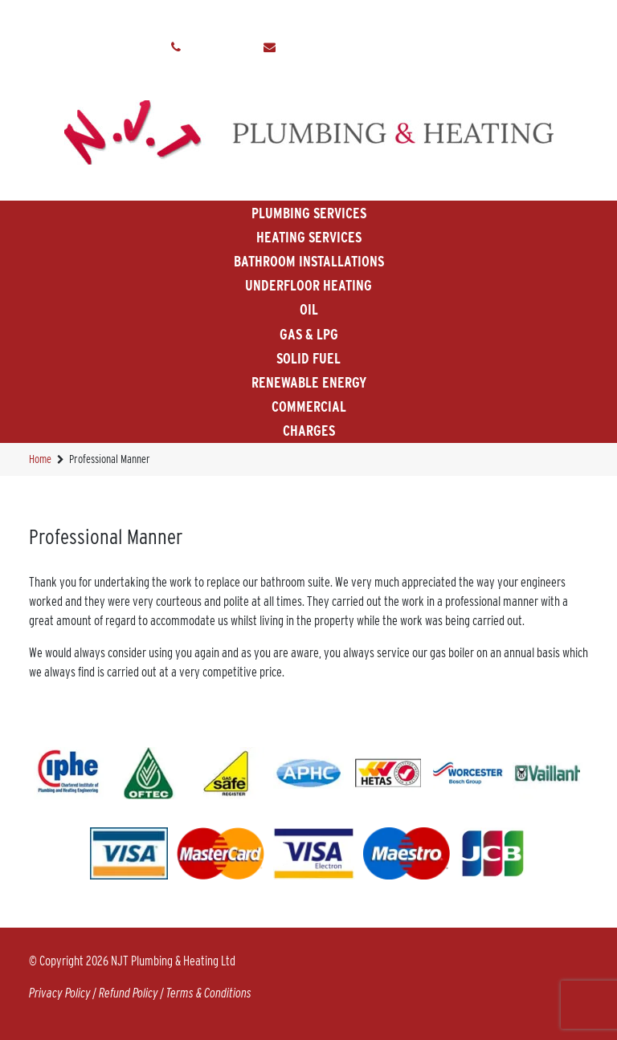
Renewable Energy (308, 382)
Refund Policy (128, 993)
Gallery (295, 17)
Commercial (309, 406)
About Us (138, 17)
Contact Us (523, 17)
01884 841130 (222, 47)
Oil (309, 309)
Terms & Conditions (208, 993)
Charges (309, 430)
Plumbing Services (308, 213)
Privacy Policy (60, 993)
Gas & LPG (309, 334)
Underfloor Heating (308, 285)
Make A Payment (381, 17)
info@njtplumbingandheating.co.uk (365, 47)
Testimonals (218, 17)
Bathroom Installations (309, 261)
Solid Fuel (308, 358)
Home (78, 17)
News (458, 17)
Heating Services (309, 237)
